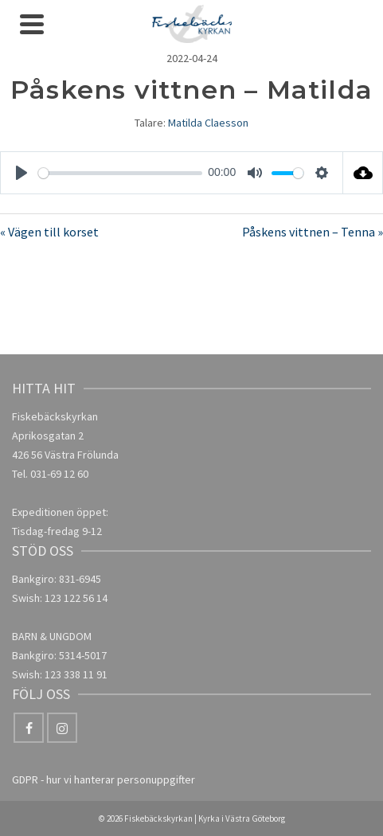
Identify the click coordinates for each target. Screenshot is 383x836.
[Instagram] (62, 728)
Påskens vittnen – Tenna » (312, 232)
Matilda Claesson (208, 122)
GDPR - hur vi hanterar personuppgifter (103, 779)
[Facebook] (29, 728)
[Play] (21, 173)
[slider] (120, 173)
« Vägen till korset (49, 232)
